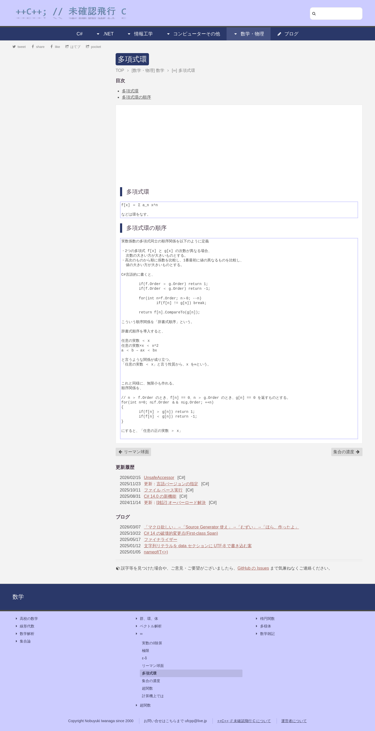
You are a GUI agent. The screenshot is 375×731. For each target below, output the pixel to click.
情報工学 (140, 33)
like (55, 47)
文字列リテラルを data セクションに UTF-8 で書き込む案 (198, 546)
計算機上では (153, 696)
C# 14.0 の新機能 (160, 496)
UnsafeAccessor (159, 477)
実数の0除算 (152, 643)
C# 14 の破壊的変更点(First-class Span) (181, 533)
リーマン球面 (133, 452)
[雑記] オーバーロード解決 (181, 502)
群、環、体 (146, 618)
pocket (93, 47)
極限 (145, 650)
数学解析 (24, 634)
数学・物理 (248, 33)
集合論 (23, 641)
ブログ (287, 33)
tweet (19, 47)
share (38, 47)
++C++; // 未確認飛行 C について (244, 721)
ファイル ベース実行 (163, 490)
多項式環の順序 (136, 97)
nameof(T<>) (156, 552)
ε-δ (144, 658)
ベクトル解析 (148, 626)
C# (80, 33)
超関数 (147, 688)
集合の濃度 (346, 452)
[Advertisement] (239, 145)
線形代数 (24, 626)
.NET (105, 33)
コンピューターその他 (193, 33)
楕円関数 (265, 618)
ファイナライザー (160, 539)
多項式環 (132, 59)
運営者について (294, 721)
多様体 (263, 626)
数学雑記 (265, 634)
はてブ (73, 47)
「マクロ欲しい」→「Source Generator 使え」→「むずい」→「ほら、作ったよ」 (221, 527)
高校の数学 (26, 618)
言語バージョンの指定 (177, 484)
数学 (18, 597)
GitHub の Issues (253, 568)
